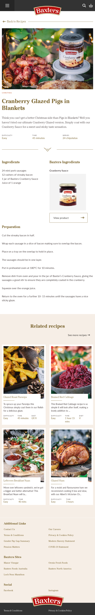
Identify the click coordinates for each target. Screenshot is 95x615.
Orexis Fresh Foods (58, 563)
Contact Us (9, 529)
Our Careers (55, 529)
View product (69, 217)
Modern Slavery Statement (62, 541)
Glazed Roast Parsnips (15, 398)
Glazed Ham (57, 482)
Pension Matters (12, 547)
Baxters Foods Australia (15, 569)
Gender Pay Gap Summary (17, 541)
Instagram (53, 590)
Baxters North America (60, 569)
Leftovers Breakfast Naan (16, 482)
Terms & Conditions (14, 535)
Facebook (8, 590)
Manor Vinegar (11, 563)
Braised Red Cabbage (62, 398)
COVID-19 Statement (59, 547)
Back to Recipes (16, 21)
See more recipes (79, 335)
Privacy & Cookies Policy (61, 535)
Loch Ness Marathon (14, 575)
